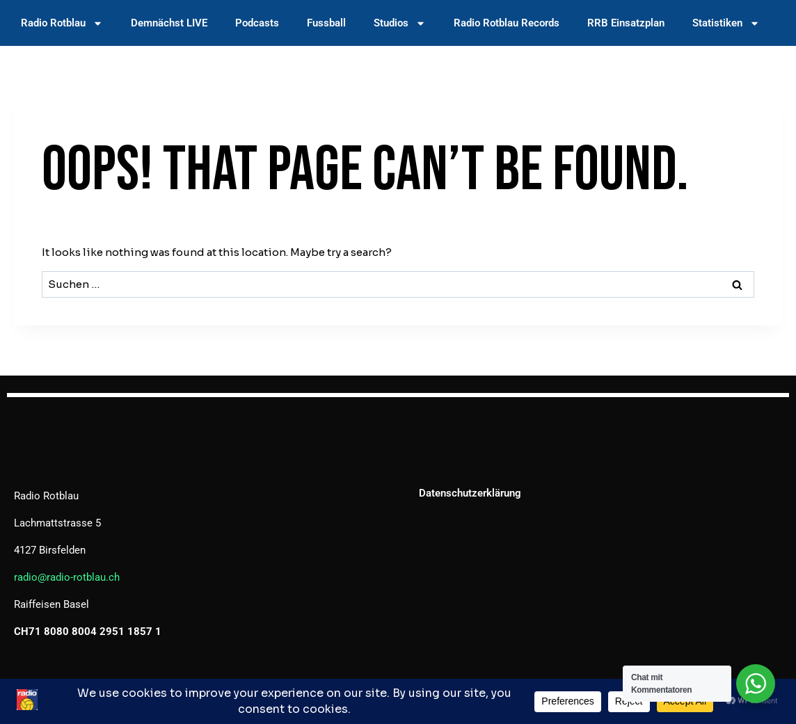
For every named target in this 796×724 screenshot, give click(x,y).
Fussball (326, 23)
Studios (400, 23)
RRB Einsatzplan (625, 23)
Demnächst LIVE (169, 23)
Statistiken (726, 23)
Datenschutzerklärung (470, 493)
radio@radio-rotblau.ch (67, 577)
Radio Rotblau (62, 23)
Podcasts (257, 23)
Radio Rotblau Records (506, 23)
